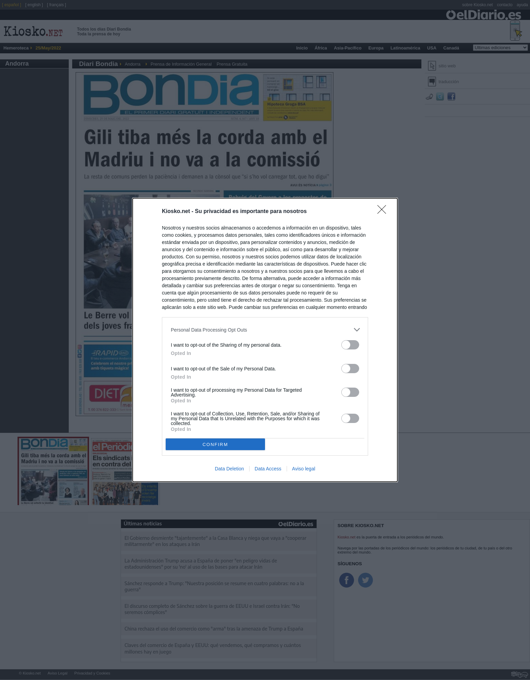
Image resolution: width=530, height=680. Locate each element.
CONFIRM (215, 444)
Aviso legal (303, 468)
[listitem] (265, 329)
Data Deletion (229, 468)
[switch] (350, 344)
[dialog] (265, 340)
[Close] (383, 211)
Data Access (268, 468)
